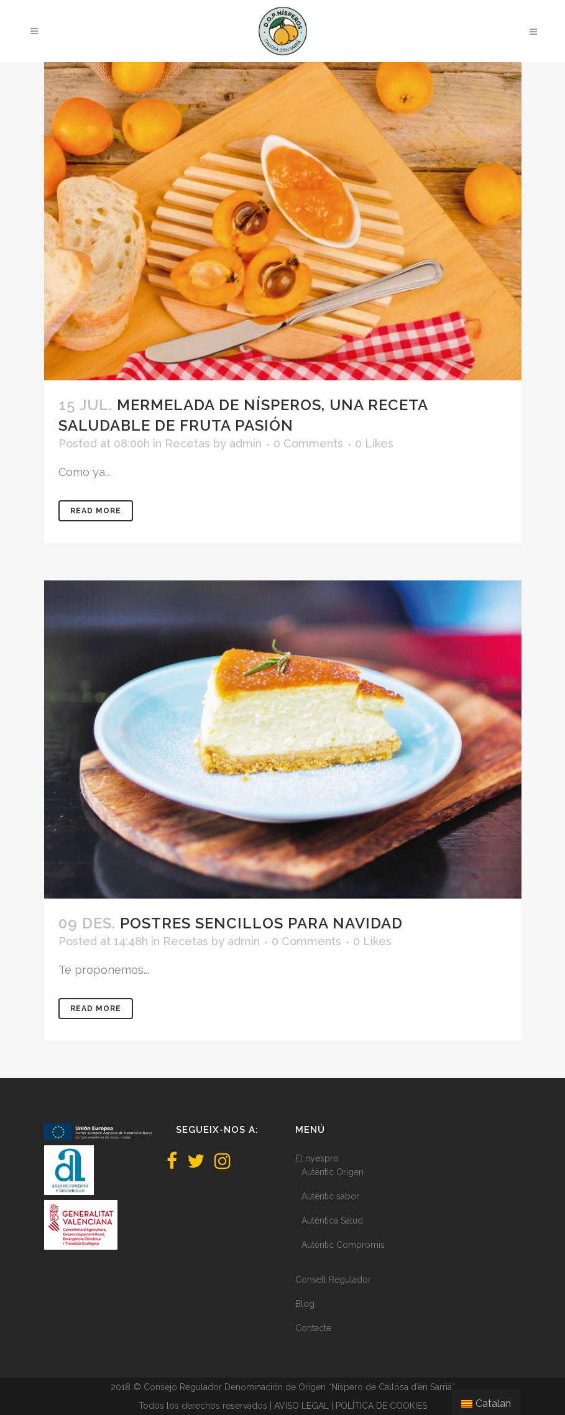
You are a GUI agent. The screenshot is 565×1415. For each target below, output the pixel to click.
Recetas (187, 443)
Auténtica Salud (332, 1220)
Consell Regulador (333, 1279)
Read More (95, 510)
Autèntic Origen (332, 1172)
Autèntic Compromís (343, 1245)
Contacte (313, 1328)
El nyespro (317, 1158)
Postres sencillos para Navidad (261, 923)
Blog (305, 1304)
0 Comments (308, 443)
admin (245, 443)
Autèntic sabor (330, 1196)
